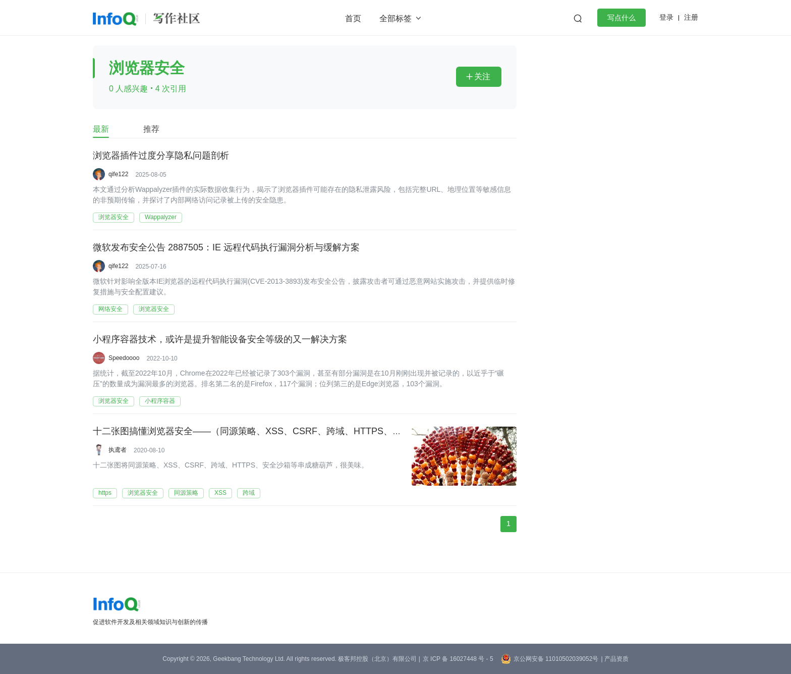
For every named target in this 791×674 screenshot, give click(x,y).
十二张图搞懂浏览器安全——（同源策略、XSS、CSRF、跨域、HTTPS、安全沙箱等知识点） (283, 432)
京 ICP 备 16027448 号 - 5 (458, 658)
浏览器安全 (113, 217)
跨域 (249, 492)
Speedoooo (123, 357)
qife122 (118, 174)
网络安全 (110, 309)
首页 (353, 18)
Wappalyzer (161, 217)
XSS (220, 492)
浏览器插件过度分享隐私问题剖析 (161, 156)
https (104, 492)
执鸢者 (117, 449)
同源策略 (186, 492)
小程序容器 (160, 400)
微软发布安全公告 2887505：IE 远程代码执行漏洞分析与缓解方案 (226, 248)
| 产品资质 (614, 658)
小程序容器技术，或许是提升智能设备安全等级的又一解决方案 (220, 340)
